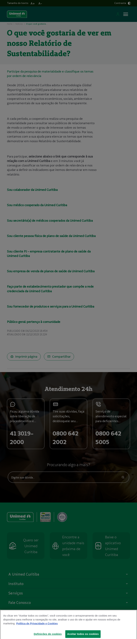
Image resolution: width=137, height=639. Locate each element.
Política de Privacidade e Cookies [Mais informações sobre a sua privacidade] (37, 626)
